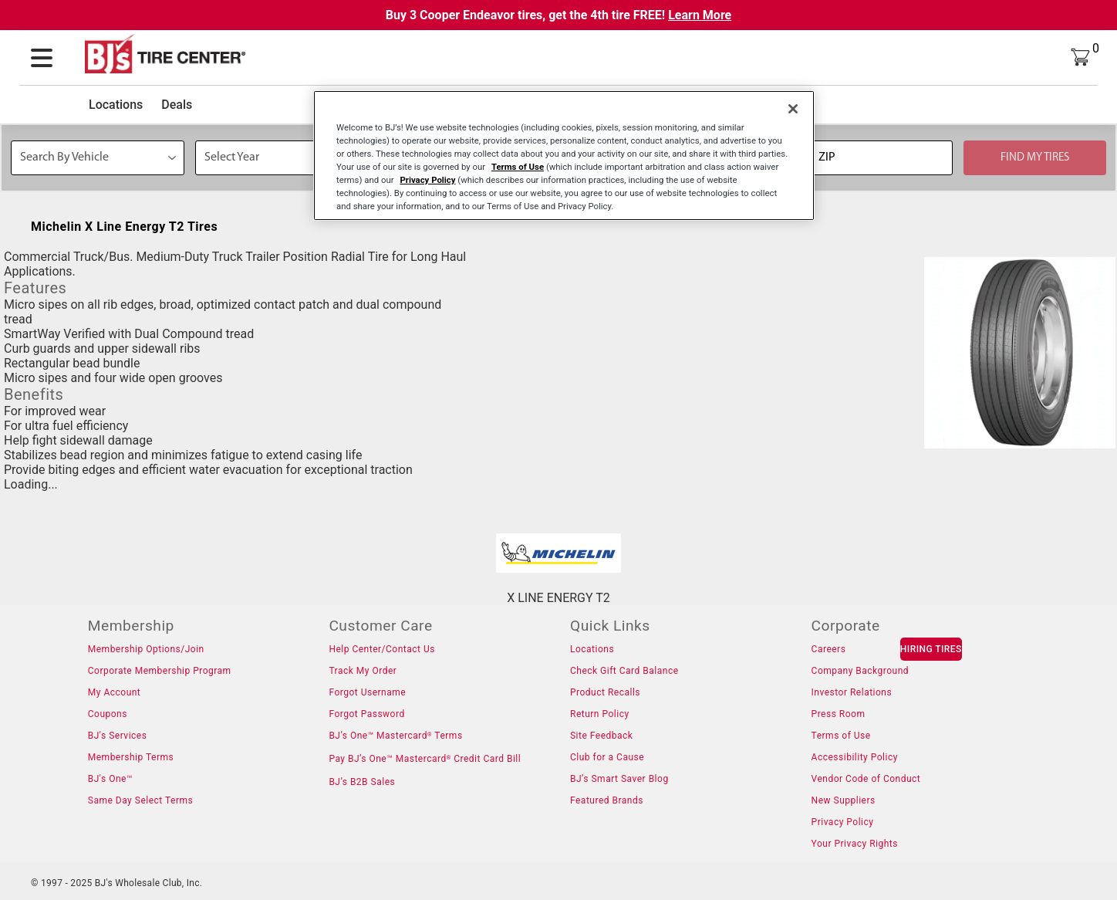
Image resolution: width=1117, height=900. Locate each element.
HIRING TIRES (931, 649)
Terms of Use (841, 735)
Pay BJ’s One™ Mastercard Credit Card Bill (425, 758)
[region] (564, 155)
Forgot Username (367, 692)
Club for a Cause (607, 757)
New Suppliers (844, 800)
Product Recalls (605, 692)
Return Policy (599, 714)
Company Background (860, 670)
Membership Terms (131, 757)
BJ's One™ (110, 778)
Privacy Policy (843, 822)
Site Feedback (601, 735)
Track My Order (363, 670)
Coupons (107, 714)
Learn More (699, 15)
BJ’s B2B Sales (362, 782)
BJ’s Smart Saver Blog (619, 778)
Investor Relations (852, 692)
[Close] (793, 109)
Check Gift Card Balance (624, 670)
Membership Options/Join (146, 649)
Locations (116, 104)
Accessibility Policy (855, 757)
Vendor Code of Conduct (866, 778)
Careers (829, 649)
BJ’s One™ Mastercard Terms (395, 735)
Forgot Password (366, 714)
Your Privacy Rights (855, 843)
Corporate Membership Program (159, 670)
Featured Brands (606, 800)
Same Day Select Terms (140, 800)
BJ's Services (117, 735)
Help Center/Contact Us (382, 649)
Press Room (839, 714)
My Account (114, 692)
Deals (176, 104)
